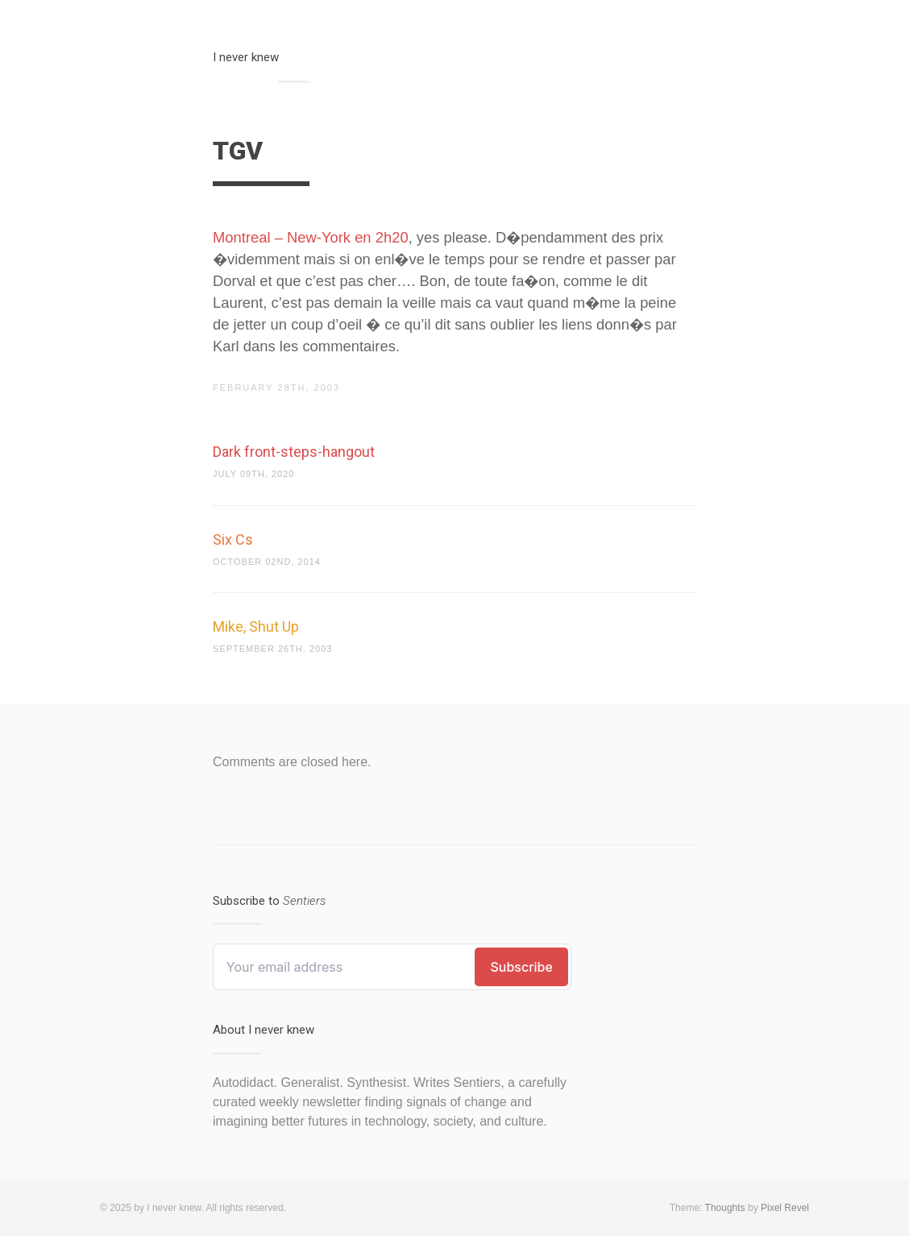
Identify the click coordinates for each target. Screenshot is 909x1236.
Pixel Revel (785, 1207)
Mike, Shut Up (256, 626)
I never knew (246, 57)
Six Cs (233, 539)
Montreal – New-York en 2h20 (311, 237)
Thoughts (725, 1207)
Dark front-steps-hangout (294, 451)
